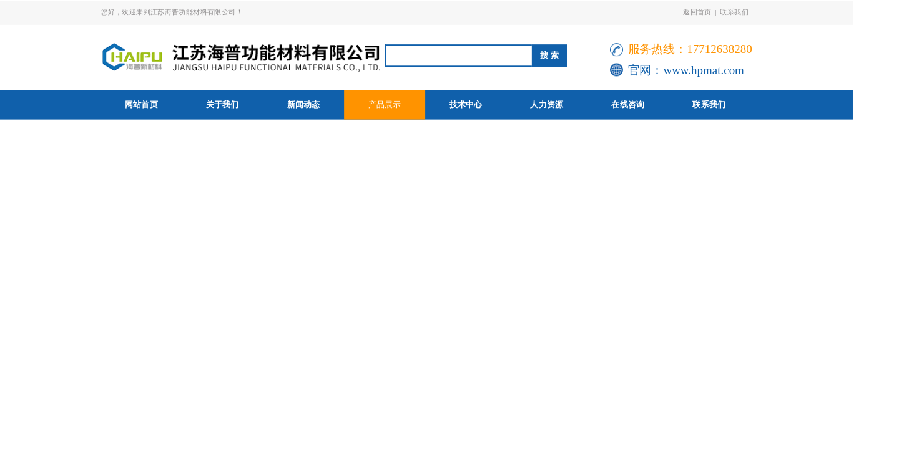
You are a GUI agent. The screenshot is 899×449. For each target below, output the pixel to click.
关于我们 (222, 104)
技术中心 (466, 104)
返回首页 (697, 11)
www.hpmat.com (703, 70)
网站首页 (141, 104)
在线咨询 (627, 104)
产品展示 (384, 104)
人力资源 (546, 104)
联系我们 (734, 11)
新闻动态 (303, 104)
